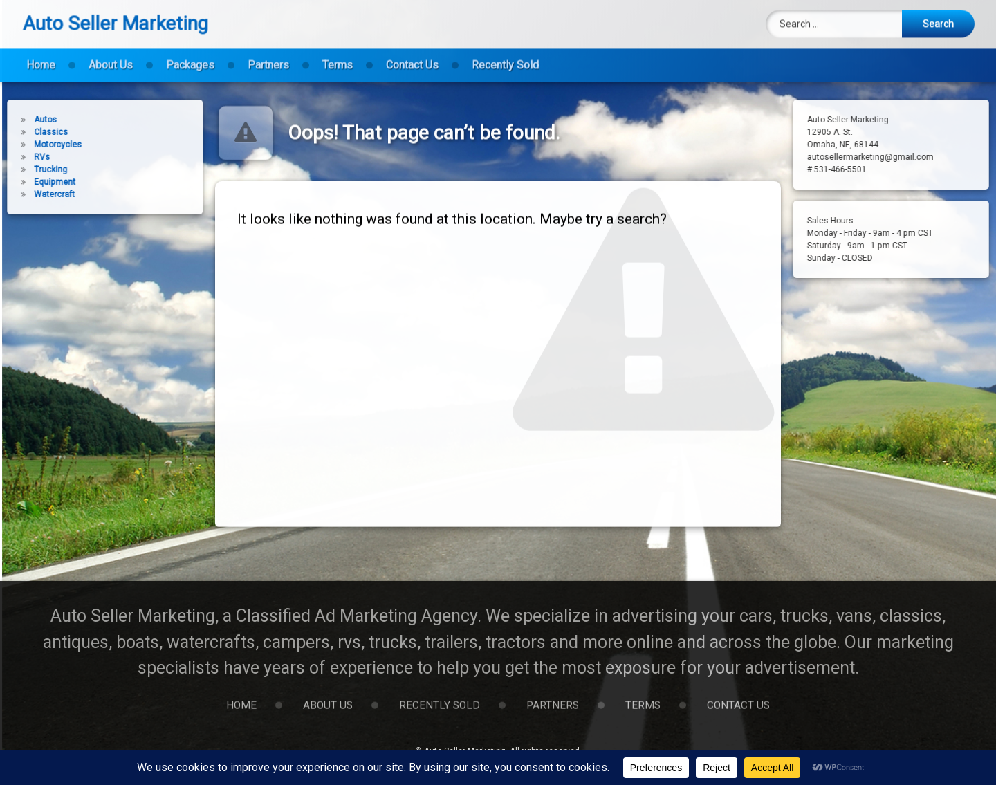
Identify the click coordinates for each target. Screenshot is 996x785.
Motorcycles (38, 144)
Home (40, 56)
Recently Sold (505, 56)
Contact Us (412, 56)
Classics (31, 132)
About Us (111, 56)
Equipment (35, 182)
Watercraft (35, 194)
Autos (26, 119)
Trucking (31, 169)
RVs (22, 157)
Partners (268, 56)
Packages (190, 56)
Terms (337, 56)
